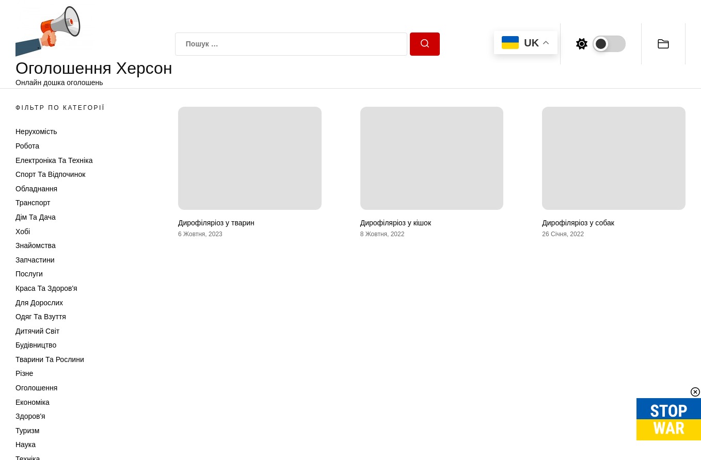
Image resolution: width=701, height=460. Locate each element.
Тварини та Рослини (49, 359)
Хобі (22, 231)
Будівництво (35, 345)
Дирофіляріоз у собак (578, 223)
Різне (24, 373)
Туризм (27, 430)
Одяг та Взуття (40, 317)
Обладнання (36, 189)
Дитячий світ (37, 331)
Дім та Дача (35, 217)
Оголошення (36, 388)
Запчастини (35, 260)
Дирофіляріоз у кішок (395, 223)
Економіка (32, 402)
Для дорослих (39, 303)
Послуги (29, 274)
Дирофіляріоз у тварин (216, 223)
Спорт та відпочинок (50, 174)
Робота (27, 146)
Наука (25, 444)
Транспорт (32, 203)
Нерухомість (36, 131)
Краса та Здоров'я (46, 288)
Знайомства (35, 245)
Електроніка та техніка (53, 160)
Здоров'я (30, 416)
